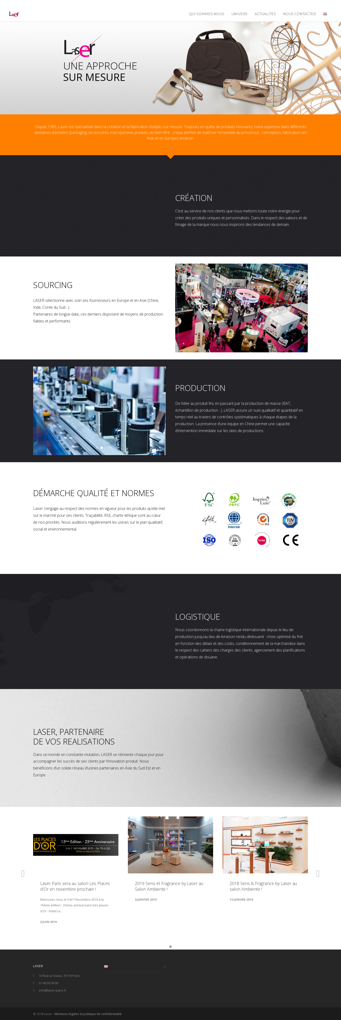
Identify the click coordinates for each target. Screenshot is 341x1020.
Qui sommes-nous (206, 14)
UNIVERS (239, 14)
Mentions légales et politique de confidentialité (88, 1014)
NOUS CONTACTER (299, 14)
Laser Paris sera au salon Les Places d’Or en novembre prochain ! (75, 886)
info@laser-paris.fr (52, 990)
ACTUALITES (265, 14)
